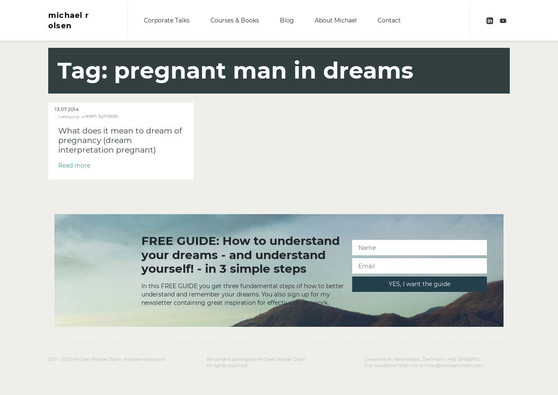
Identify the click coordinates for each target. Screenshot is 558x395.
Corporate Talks (167, 20)
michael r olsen (68, 20)
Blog (287, 20)
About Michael (336, 20)
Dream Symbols (99, 116)
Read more (74, 165)
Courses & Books (234, 20)
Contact (389, 20)
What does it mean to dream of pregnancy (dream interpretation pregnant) (120, 140)
